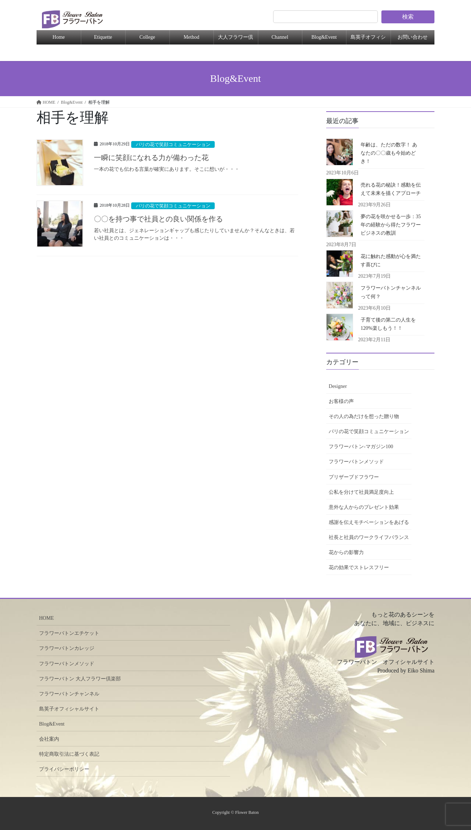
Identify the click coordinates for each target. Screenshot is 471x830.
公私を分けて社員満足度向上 (361, 492)
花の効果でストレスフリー (359, 567)
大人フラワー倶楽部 (235, 39)
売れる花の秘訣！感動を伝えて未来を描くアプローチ (391, 189)
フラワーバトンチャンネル (69, 694)
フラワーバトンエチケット (69, 633)
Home (59, 37)
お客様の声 (341, 401)
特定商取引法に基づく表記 (69, 754)
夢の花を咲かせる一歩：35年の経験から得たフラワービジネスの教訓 (391, 225)
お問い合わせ (413, 37)
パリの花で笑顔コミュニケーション (173, 144)
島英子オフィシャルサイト (69, 709)
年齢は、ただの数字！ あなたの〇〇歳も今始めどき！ (389, 153)
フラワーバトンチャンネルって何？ (391, 292)
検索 (408, 17)
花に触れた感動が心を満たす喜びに (391, 260)
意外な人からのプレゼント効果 (364, 507)
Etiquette (103, 37)
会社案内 (49, 739)
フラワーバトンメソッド (356, 461)
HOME (46, 618)
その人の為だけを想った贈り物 (364, 416)
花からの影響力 (346, 552)
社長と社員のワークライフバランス (369, 537)
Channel (279, 37)
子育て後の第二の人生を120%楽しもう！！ (388, 324)
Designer (338, 386)
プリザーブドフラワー (354, 477)
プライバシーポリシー (64, 769)
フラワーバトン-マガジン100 (361, 446)
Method (191, 37)
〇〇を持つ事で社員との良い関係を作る (158, 219)
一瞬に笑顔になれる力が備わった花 (151, 157)
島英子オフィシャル (368, 39)
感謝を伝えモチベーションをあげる (369, 522)
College (147, 37)
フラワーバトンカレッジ (66, 648)
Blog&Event (324, 37)
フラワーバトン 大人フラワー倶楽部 (80, 678)
